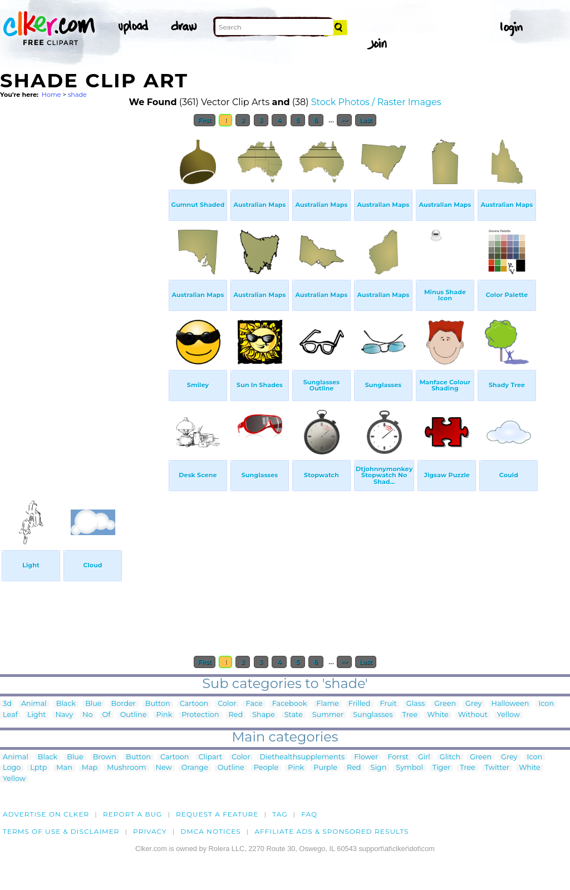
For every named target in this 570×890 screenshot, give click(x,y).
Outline (133, 715)
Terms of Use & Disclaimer (61, 831)
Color (227, 704)
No (87, 715)
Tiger (441, 768)
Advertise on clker (46, 814)
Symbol (409, 768)
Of (106, 715)
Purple (325, 768)
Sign (379, 768)
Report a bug (133, 814)
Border (123, 704)
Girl (424, 757)
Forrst (397, 757)
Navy (64, 715)
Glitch (450, 757)
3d (7, 704)
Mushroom (126, 768)
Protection (200, 715)
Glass (415, 704)
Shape (263, 715)
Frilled (359, 704)
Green (445, 704)
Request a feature (217, 814)
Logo (12, 768)
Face (254, 704)
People (266, 768)
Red (236, 715)
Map (89, 768)
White (438, 715)
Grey (473, 704)
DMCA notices (210, 831)
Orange (194, 768)
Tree (410, 715)
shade (77, 94)
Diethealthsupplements (302, 757)
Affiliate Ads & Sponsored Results (331, 831)
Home (51, 94)
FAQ (309, 814)
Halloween (510, 704)
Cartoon (194, 704)
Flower (366, 757)
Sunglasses (372, 715)
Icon (546, 704)
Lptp (38, 768)
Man (64, 768)
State (293, 715)
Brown (104, 757)
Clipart (210, 757)
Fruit (388, 704)
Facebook (289, 704)
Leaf (10, 715)
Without (473, 715)
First (205, 120)
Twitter (497, 768)
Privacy (150, 831)
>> (344, 120)
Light (36, 715)
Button (157, 704)
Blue (93, 704)
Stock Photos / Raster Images (376, 102)
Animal (34, 704)
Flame (327, 704)
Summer (328, 715)
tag (279, 814)
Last (365, 120)
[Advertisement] (83, 299)
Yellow (508, 715)
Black (66, 704)
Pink (164, 715)
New (164, 768)
